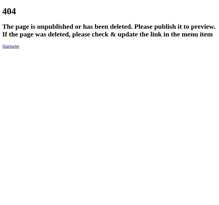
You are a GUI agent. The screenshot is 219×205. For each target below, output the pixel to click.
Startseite (10, 46)
